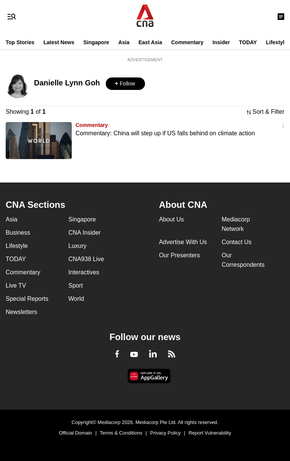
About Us (171, 219)
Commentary (187, 42)
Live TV (16, 285)
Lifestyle (276, 42)
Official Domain (75, 433)
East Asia (150, 42)
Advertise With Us (183, 242)
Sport (75, 285)
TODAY (248, 42)
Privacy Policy (165, 433)
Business (18, 232)
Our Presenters (179, 255)
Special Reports (27, 298)
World (76, 298)
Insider (221, 42)
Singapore (96, 42)
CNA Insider (84, 232)
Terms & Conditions (121, 433)
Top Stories (20, 42)
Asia (124, 42)
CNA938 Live (86, 259)
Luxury (77, 246)
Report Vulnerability (209, 433)
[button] (125, 83)
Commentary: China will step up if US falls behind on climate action (165, 133)
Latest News (58, 42)
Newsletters (21, 312)
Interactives (83, 272)
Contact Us (236, 242)
